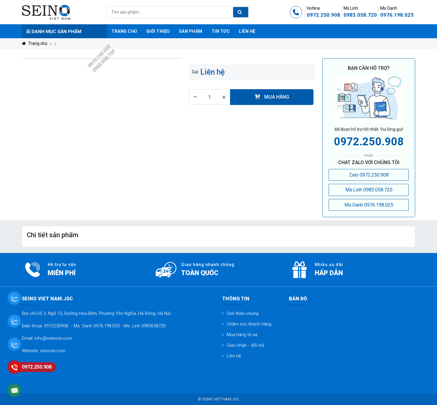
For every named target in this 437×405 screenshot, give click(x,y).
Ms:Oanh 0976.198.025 (368, 205)
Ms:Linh (351, 8)
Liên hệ (234, 356)
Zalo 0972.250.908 (369, 175)
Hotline (313, 8)
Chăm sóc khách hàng (249, 324)
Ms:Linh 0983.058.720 (368, 190)
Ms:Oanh (388, 8)
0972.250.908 (323, 15)
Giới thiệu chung (243, 313)
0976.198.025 (397, 15)
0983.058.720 (360, 15)
